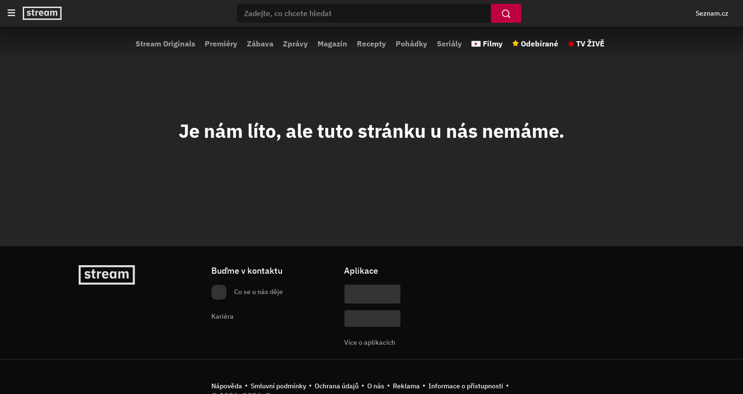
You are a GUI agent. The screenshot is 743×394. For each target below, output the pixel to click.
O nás (375, 386)
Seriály (449, 43)
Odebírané (539, 43)
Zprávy (295, 43)
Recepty (371, 43)
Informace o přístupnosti (465, 386)
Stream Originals (165, 43)
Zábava (260, 43)
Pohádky (411, 43)
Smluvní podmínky (278, 386)
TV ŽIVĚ (590, 43)
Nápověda (226, 386)
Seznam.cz (712, 13)
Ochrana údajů (337, 386)
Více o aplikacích (369, 342)
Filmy (493, 43)
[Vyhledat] (506, 13)
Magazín (332, 43)
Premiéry (221, 43)
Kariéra (222, 316)
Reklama (406, 386)
